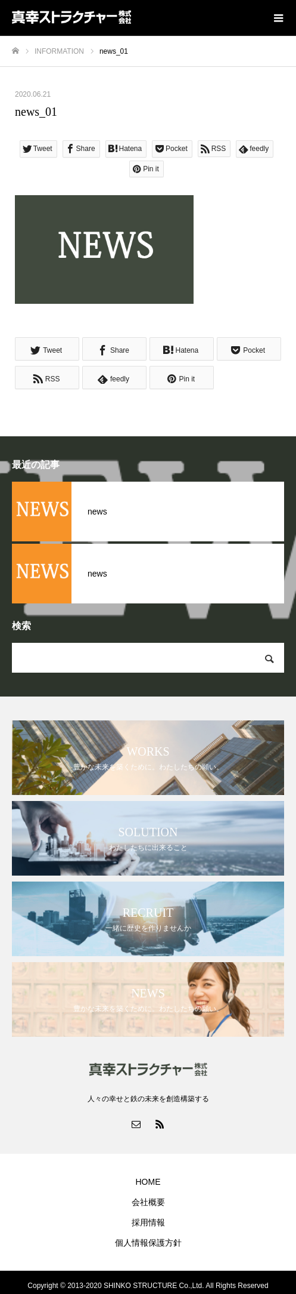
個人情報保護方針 (148, 1242)
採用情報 (148, 1222)
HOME (148, 1182)
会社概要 (148, 1202)
